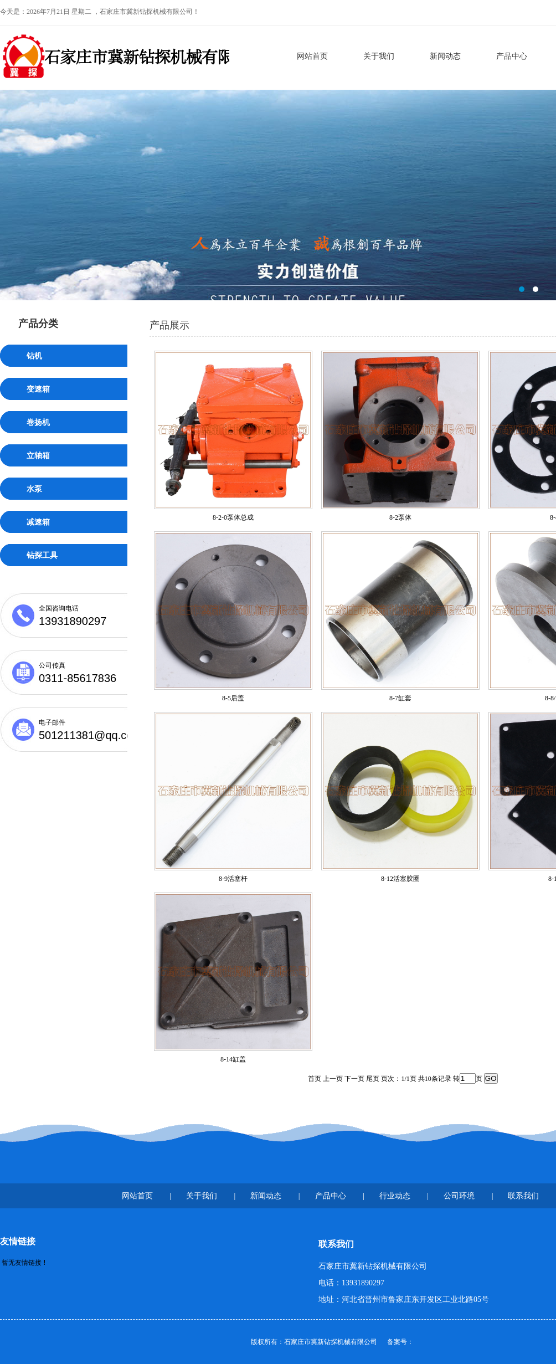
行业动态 (394, 1196)
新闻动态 (445, 56)
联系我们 (523, 1196)
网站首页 (312, 56)
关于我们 (378, 56)
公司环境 (459, 1196)
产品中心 (511, 56)
